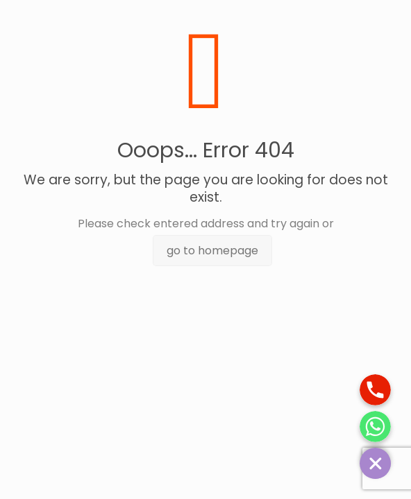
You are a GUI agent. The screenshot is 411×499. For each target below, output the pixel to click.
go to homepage (212, 251)
